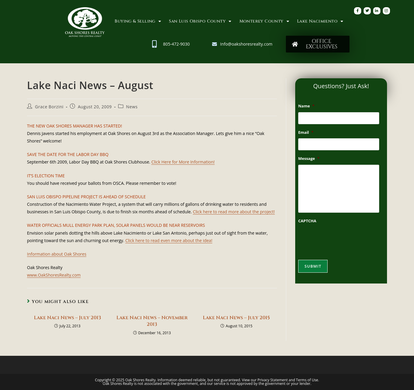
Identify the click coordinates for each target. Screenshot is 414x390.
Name (306, 106)
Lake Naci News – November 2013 (152, 321)
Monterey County (264, 21)
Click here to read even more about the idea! (168, 240)
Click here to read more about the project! (234, 211)
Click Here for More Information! (182, 162)
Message (309, 158)
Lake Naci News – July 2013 (67, 317)
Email (306, 132)
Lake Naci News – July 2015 (236, 317)
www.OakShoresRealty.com (54, 275)
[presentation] (343, 238)
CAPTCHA (307, 221)
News (131, 107)
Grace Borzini (49, 107)
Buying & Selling (138, 21)
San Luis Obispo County (200, 21)
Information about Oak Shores (56, 254)
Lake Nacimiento (320, 21)
